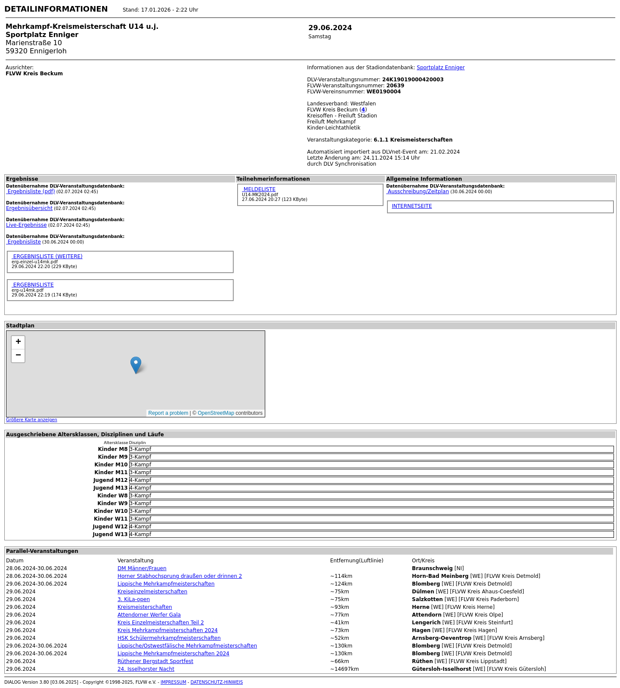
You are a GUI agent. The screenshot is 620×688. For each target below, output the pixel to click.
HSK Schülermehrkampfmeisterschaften (169, 638)
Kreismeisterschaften (145, 607)
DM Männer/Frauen (142, 568)
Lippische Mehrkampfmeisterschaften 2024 (173, 654)
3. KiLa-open (134, 599)
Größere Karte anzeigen (31, 419)
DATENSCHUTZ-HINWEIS (217, 682)
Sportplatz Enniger (441, 68)
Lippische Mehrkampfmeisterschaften (166, 584)
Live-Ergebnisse (26, 225)
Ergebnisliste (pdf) (30, 191)
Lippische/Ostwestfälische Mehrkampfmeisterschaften (187, 646)
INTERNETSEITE (412, 206)
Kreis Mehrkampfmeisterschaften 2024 (168, 630)
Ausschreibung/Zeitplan (417, 191)
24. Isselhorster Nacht (146, 669)
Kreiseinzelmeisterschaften (152, 592)
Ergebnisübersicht (29, 208)
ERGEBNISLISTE (33, 285)
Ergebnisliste (23, 242)
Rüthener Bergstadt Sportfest (155, 661)
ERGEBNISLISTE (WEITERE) (47, 256)
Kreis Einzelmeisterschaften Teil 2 (161, 623)
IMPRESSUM (173, 682)
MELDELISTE (259, 189)
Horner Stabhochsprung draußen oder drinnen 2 (180, 576)
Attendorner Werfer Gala (149, 615)
